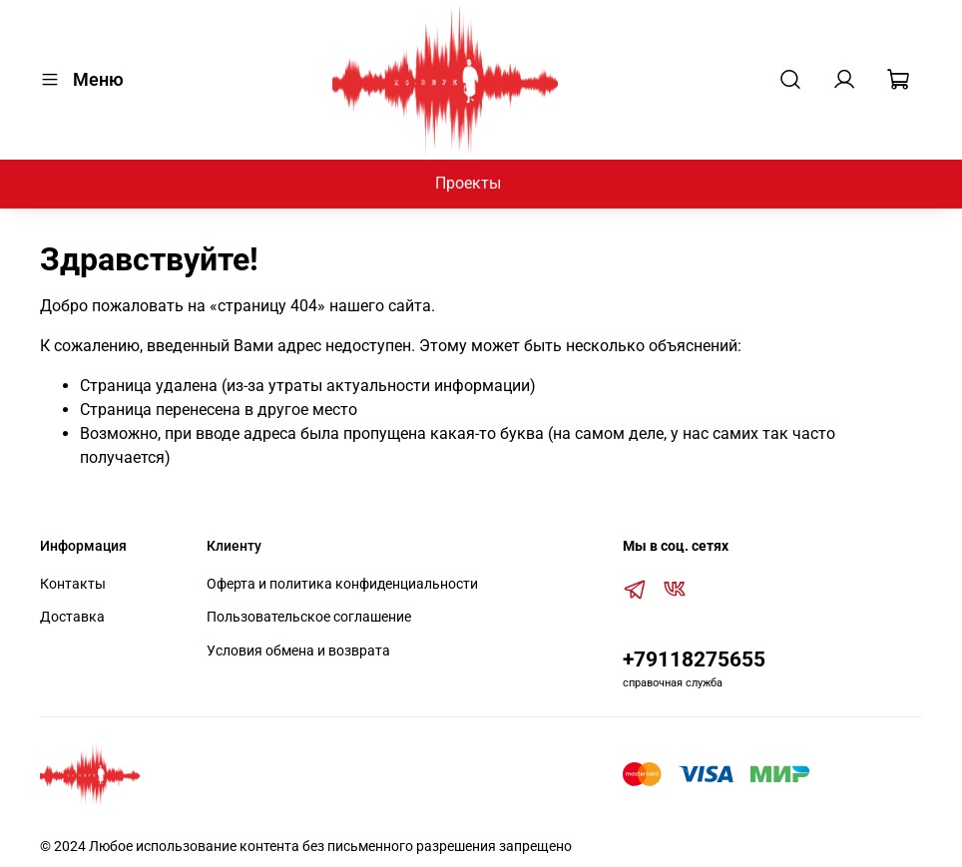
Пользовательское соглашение (309, 617)
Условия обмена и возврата (298, 651)
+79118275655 (694, 659)
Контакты (73, 584)
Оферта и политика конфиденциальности (342, 584)
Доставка (72, 617)
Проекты (468, 183)
